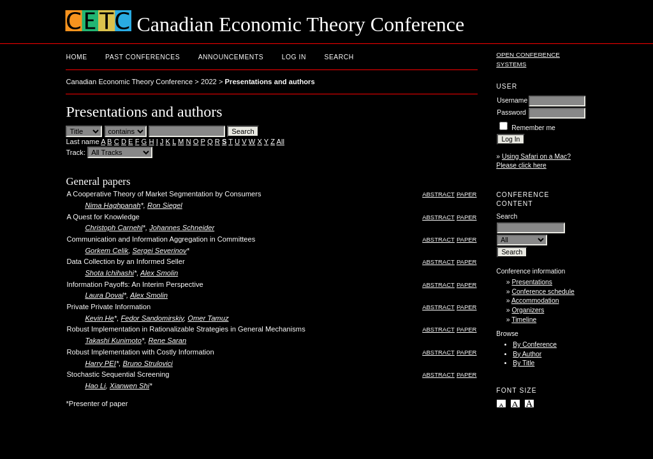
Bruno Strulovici (147, 363)
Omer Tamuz (207, 318)
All (280, 141)
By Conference (535, 344)
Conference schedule (543, 291)
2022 (209, 81)
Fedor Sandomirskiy (152, 318)
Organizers (528, 310)
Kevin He (99, 318)
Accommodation (535, 300)
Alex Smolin (159, 273)
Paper (467, 194)
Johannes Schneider (181, 227)
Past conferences (142, 57)
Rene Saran (167, 340)
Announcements (231, 57)
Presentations (532, 282)
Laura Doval (104, 295)
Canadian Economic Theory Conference (129, 81)
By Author (527, 354)
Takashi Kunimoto (113, 340)
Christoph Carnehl (113, 227)
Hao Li (95, 386)
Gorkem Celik (106, 250)
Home (76, 57)
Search (338, 57)
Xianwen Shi (129, 386)
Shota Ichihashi (109, 273)
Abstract (438, 194)
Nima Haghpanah (112, 205)
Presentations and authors (270, 81)
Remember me (533, 127)
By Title (523, 363)
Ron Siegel (164, 205)
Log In (294, 57)
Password (511, 112)
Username (512, 100)
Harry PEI (100, 363)
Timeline (523, 319)
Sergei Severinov (159, 250)
